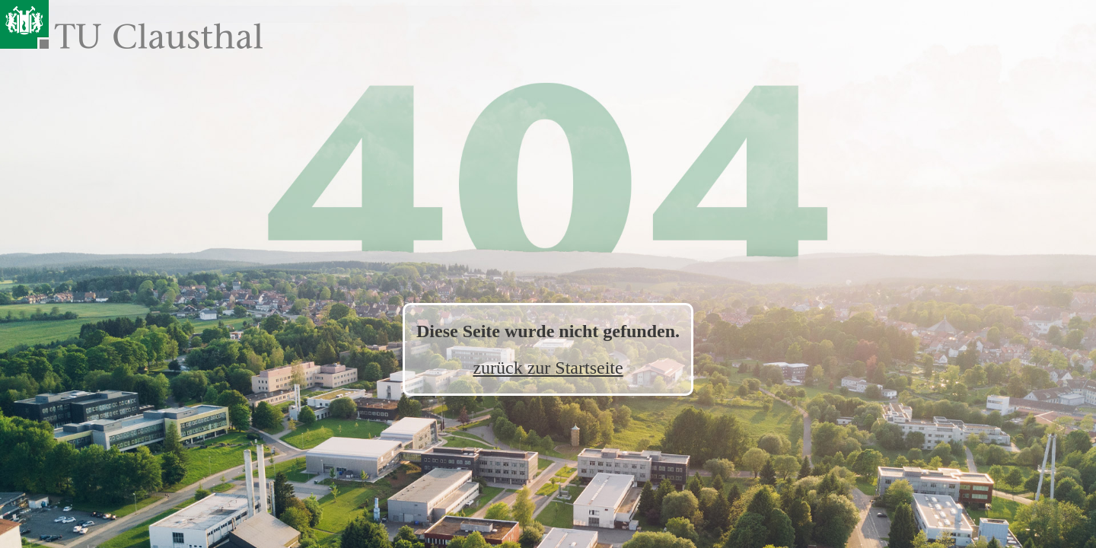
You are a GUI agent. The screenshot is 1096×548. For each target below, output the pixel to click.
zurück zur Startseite (548, 368)
